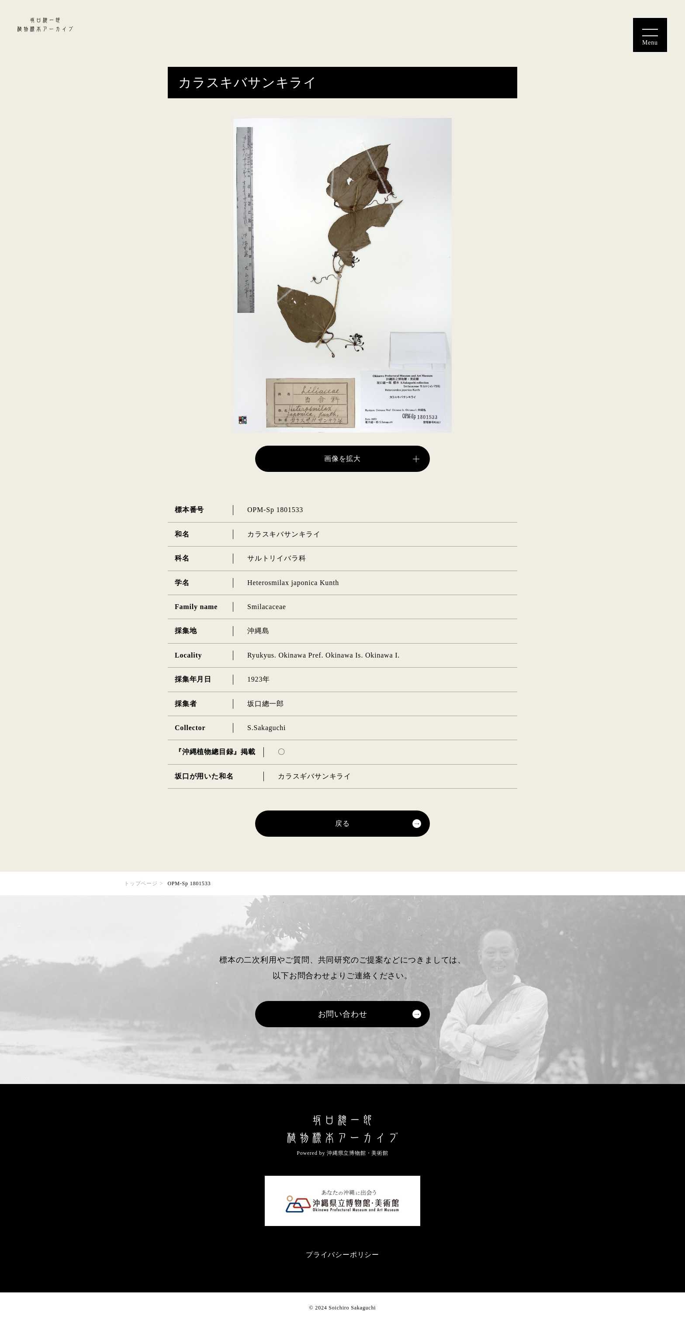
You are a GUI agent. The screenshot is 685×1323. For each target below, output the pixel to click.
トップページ (141, 883)
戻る (342, 823)
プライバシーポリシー (342, 1254)
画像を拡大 (342, 458)
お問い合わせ (342, 1014)
